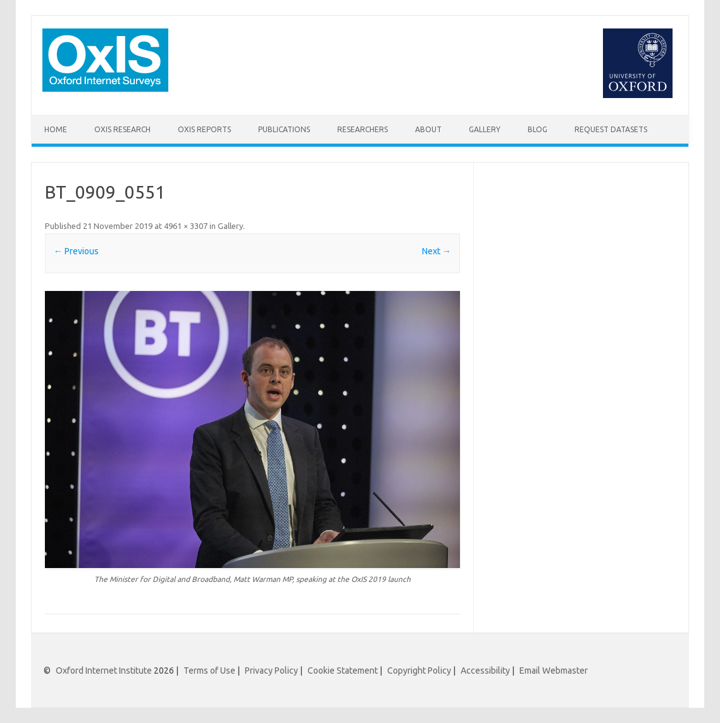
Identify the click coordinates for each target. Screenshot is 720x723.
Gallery (484, 129)
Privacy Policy (271, 670)
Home (55, 129)
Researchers (362, 129)
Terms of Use (209, 670)
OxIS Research (122, 129)
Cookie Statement (342, 670)
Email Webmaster (553, 670)
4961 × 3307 (186, 225)
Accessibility (485, 670)
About (428, 129)
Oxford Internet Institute (104, 670)
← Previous (76, 251)
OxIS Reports (204, 129)
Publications (284, 129)
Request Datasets (610, 129)
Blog (537, 129)
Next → (436, 251)
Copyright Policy (419, 670)
